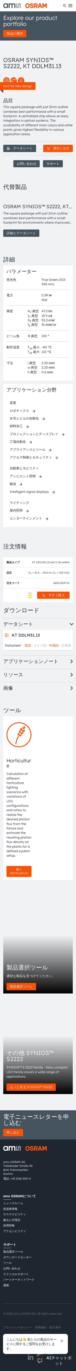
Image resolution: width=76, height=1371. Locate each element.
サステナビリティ (14, 1214)
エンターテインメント (26, 518)
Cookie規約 (31, 1335)
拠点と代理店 (11, 1220)
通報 (6, 1285)
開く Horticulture (19, 871)
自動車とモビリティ (24, 468)
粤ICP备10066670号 (16, 1342)
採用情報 (9, 1225)
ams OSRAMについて (19, 1196)
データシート (20, 148)
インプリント (11, 1335)
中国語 (54, 645)
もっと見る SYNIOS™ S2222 (31, 1087)
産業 (13, 403)
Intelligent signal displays (29, 492)
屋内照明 (16, 510)
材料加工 (16, 426)
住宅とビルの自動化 (24, 418)
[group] (38, 216)
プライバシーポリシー (17, 1327)
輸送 (13, 484)
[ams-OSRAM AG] (25, 5)
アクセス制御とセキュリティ (31, 457)
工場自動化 (18, 442)
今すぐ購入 (53, 595)
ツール (7, 1263)
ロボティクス (19, 411)
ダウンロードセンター (17, 1257)
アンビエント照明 (23, 476)
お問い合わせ (26, 164)
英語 (28, 645)
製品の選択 (15, 33)
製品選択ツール (21, 986)
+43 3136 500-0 (20, 1178)
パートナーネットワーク (18, 1279)
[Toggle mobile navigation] (70, 5)
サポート (52, 164)
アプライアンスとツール (27, 449)
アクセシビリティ (14, 1231)
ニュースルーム (13, 1203)
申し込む (13, 1132)
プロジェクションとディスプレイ (34, 434)
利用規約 (40, 1327)
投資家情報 (10, 1209)
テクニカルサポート (16, 1274)
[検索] (64, 5)
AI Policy (48, 1335)
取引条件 (55, 1327)
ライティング (19, 503)
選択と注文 (58, 148)
